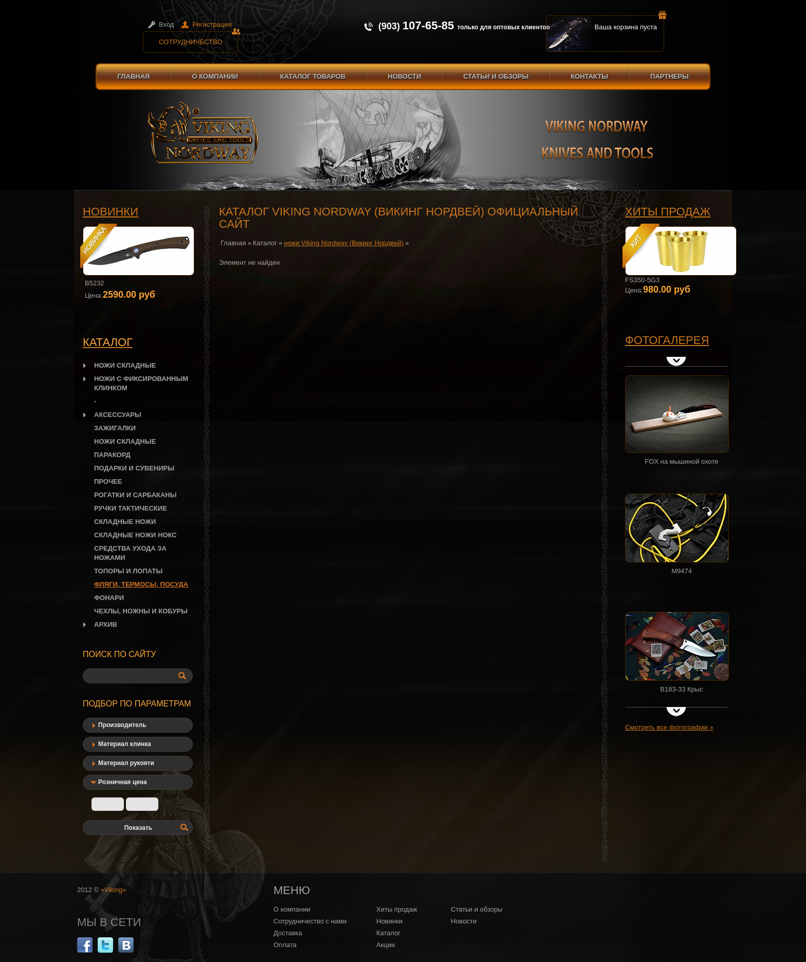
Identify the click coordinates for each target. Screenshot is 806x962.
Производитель (122, 725)
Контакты (589, 76)
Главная (133, 76)
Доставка (287, 933)
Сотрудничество (198, 38)
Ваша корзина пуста (630, 23)
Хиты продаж (667, 211)
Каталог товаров (312, 76)
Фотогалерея (667, 340)
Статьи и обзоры (495, 76)
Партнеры (669, 76)
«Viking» (113, 890)
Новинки (110, 211)
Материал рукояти (126, 763)
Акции (385, 945)
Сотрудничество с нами (309, 921)
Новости (404, 76)
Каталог (265, 243)
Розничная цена (122, 782)
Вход (166, 24)
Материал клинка (124, 744)
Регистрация (211, 24)
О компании (214, 76)
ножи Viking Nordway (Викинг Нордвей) (344, 243)
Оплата (285, 945)
